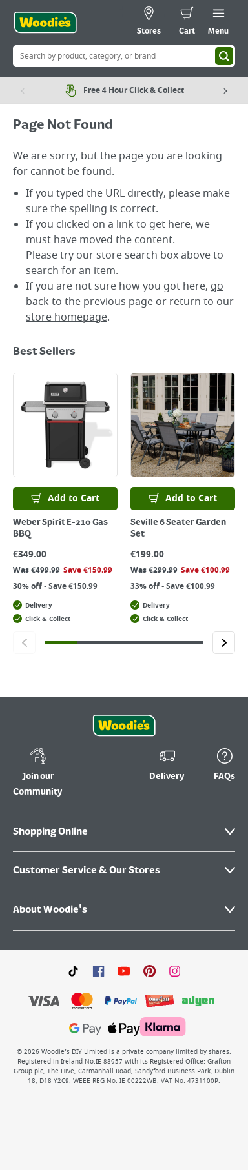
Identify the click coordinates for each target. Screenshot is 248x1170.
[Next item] (225, 90)
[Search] (224, 56)
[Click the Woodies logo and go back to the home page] (45, 22)
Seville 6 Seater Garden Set (178, 528)
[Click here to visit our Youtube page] (124, 970)
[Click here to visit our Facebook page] (98, 970)
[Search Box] (124, 56)
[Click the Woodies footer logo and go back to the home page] (124, 725)
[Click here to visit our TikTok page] (73, 970)
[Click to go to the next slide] (223, 642)
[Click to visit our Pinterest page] (149, 970)
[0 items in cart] (187, 22)
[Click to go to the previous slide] (24, 642)
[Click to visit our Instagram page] (175, 970)
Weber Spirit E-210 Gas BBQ (60, 528)
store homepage (66, 317)
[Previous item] (22, 90)
